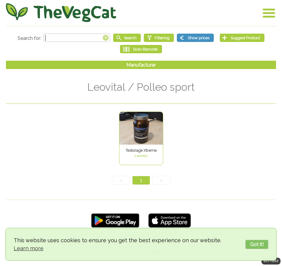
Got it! (257, 244)
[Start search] (127, 38)
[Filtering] (159, 38)
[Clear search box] (106, 37)
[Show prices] (195, 38)
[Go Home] (61, 12)
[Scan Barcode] (141, 49)
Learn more (28, 248)
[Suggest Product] (242, 38)
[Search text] (76, 38)
